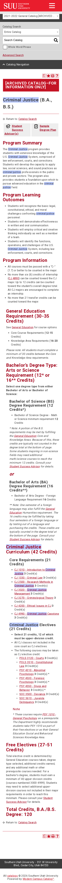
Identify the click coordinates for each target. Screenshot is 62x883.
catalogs (12, 875)
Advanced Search (13, 55)
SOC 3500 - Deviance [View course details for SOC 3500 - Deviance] (32, 694)
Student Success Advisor (24, 466)
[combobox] (31, 16)
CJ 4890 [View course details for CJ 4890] (14, 278)
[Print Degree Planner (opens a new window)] (44, 76)
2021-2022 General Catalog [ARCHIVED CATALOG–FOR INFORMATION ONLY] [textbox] (31, 16)
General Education (23, 327)
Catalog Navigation (17, 64)
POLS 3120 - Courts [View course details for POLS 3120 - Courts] (31, 658)
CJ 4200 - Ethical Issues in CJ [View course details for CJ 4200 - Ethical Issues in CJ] (32, 605)
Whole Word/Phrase (19, 47)
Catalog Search (28, 119)
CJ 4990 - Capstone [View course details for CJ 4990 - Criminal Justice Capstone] (36, 613)
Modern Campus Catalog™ (38, 879)
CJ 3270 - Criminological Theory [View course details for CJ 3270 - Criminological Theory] (33, 597)
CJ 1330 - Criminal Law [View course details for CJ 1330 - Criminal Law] (28, 577)
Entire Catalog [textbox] (12, 32)
